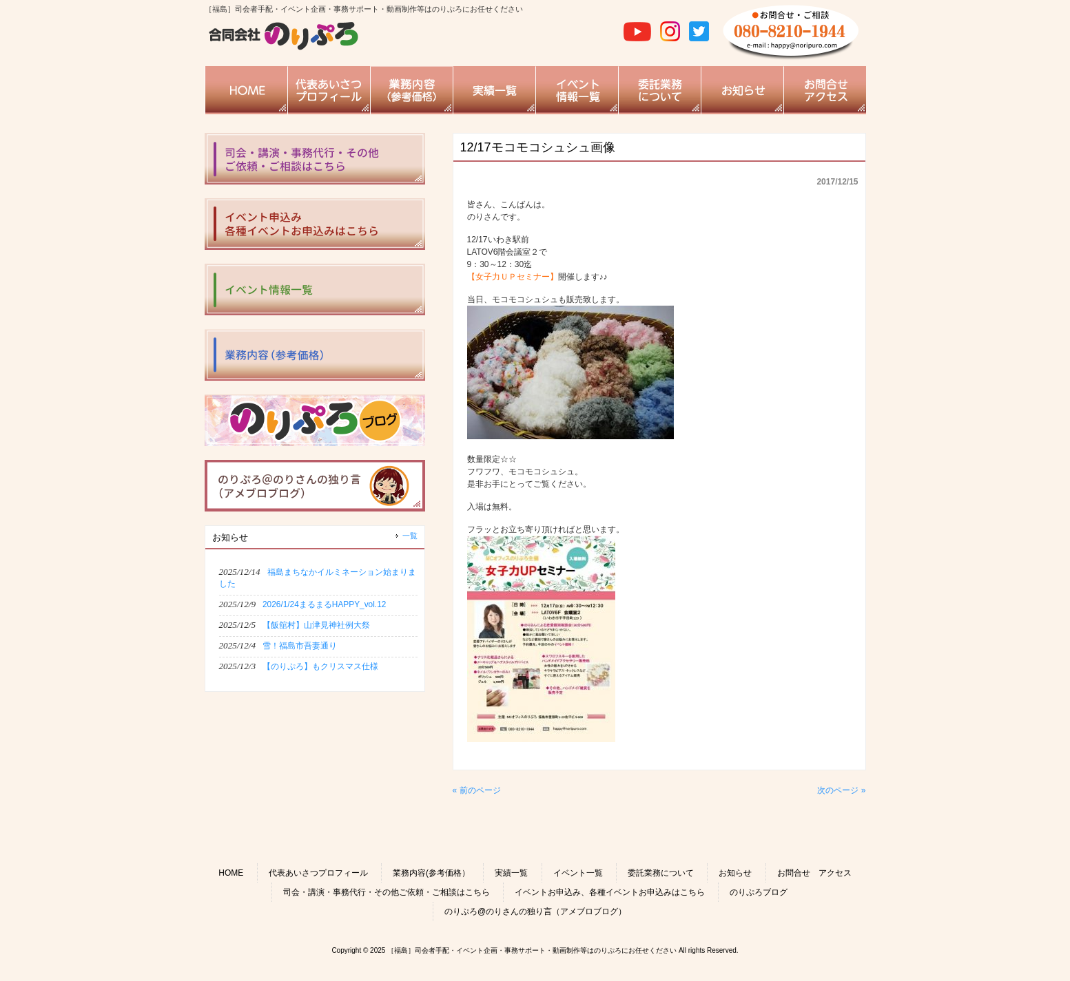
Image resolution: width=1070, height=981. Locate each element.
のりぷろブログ (759, 892)
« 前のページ (477, 790)
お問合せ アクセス (814, 873)
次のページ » (841, 790)
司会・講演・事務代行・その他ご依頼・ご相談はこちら (386, 892)
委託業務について (661, 873)
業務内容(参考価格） (431, 873)
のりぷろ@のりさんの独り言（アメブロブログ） (535, 911)
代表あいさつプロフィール (318, 873)
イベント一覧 (578, 873)
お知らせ (735, 873)
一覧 (410, 535)
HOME (230, 873)
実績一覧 (511, 873)
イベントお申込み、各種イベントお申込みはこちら (610, 892)
